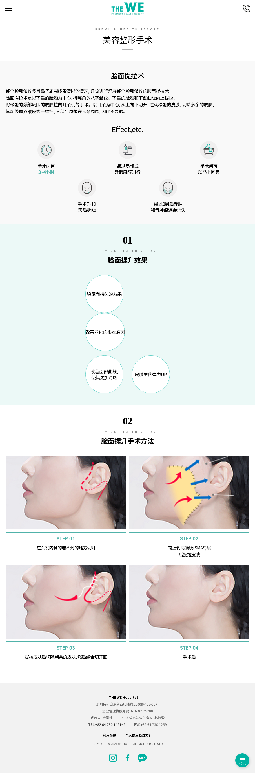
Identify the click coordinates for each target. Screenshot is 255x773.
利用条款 (109, 735)
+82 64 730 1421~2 (110, 724)
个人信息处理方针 (138, 735)
